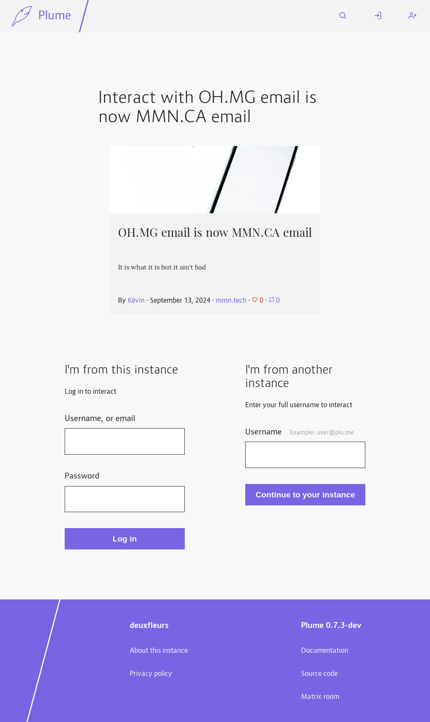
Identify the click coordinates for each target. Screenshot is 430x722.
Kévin (136, 301)
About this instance (159, 651)
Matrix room (320, 697)
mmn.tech (231, 301)
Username (299, 432)
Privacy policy (151, 674)
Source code (319, 674)
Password (82, 476)
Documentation (324, 651)
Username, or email (100, 418)
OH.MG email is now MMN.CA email (215, 233)
